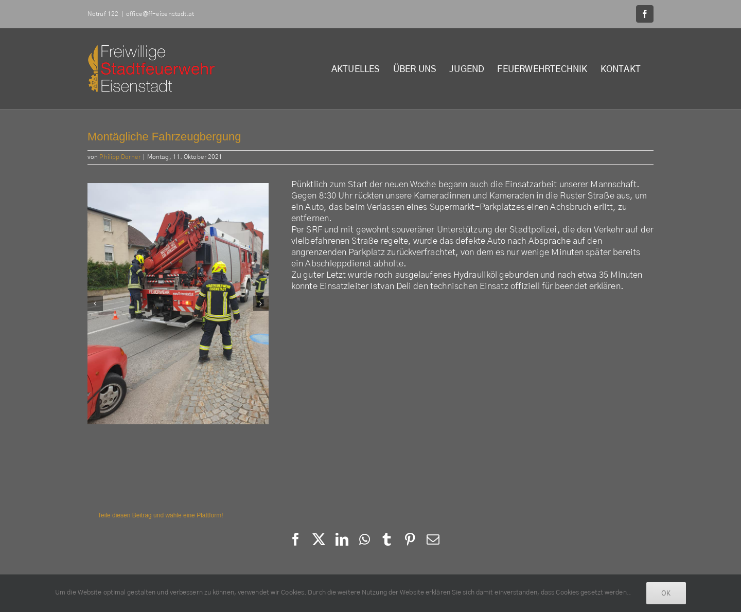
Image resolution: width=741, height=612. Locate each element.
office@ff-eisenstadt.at (160, 14)
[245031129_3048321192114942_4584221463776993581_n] (178, 303)
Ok (666, 593)
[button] (95, 303)
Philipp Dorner (119, 157)
